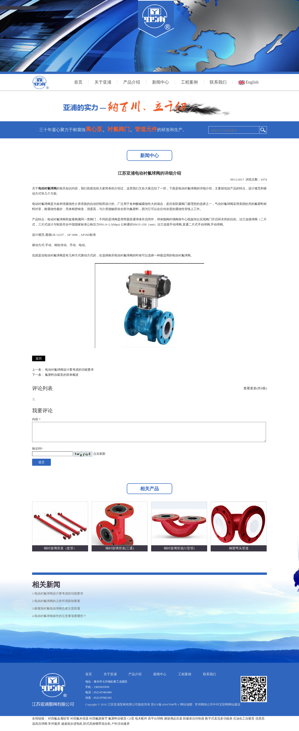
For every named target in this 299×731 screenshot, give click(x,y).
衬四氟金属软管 (58, 718)
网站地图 (186, 704)
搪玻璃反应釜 (173, 718)
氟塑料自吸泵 (117, 718)
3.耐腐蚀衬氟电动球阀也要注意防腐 (56, 608)
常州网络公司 (204, 704)
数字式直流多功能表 (218, 718)
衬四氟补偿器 (79, 718)
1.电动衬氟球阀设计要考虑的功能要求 (57, 593)
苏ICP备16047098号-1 (165, 704)
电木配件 (141, 718)
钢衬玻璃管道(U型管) (179, 548)
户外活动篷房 (120, 723)
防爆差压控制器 (193, 718)
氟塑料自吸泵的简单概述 (61, 375)
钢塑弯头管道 (239, 548)
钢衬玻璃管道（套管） (60, 548)
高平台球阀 (155, 718)
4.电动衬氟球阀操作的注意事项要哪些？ (59, 616)
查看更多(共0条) (255, 388)
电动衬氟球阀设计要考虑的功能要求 (69, 369)
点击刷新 (99, 453)
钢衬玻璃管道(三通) (119, 548)
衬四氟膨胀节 (98, 718)
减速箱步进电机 (71, 723)
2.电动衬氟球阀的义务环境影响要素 (56, 601)
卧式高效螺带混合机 (97, 723)
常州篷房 (54, 723)
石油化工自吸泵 (243, 718)
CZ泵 (130, 718)
